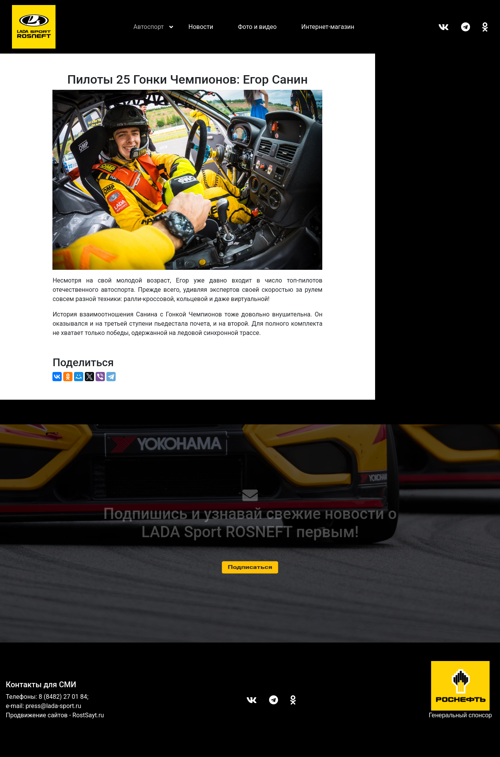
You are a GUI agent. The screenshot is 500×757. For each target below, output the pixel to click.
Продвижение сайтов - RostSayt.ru (55, 715)
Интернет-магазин (328, 26)
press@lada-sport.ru (53, 706)
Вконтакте (437, 27)
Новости (201, 26)
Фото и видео (257, 26)
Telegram (459, 27)
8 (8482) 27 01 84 (63, 696)
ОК (479, 27)
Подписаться (250, 567)
